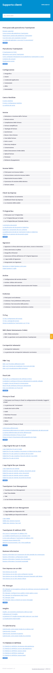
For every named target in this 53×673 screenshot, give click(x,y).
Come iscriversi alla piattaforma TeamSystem (15, 33)
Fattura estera (8, 119)
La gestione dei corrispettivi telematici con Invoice (20, 352)
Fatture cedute (8, 184)
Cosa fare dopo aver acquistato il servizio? (14, 38)
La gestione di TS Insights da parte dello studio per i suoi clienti (20, 616)
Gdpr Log (6, 360)
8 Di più (5, 63)
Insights (6, 608)
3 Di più (5, 236)
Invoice (5, 112)
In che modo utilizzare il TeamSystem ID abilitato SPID (18, 538)
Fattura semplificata (10, 125)
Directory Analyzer (9, 144)
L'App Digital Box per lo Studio (14, 446)
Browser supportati (8, 31)
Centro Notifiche (9, 97)
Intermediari (7, 89)
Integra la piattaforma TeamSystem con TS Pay (16, 323)
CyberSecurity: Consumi (9, 631)
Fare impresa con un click (12, 568)
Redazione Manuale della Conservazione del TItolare (20, 285)
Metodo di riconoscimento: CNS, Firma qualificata (17, 542)
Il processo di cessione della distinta (15, 181)
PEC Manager (8, 586)
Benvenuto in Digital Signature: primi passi (14, 266)
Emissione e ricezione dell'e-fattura (15, 116)
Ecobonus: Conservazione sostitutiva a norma (18, 307)
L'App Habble (6, 518)
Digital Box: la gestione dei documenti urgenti (15, 234)
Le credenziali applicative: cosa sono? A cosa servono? (18, 40)
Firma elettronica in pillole (12, 250)
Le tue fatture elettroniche (12, 499)
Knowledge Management (38, 669)
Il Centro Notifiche (8, 101)
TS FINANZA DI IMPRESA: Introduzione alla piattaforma (18, 646)
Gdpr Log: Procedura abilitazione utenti (14, 364)
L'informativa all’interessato (10, 428)
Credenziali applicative (11, 80)
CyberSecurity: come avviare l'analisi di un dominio (17, 636)
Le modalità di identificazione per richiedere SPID (16, 536)
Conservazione (8, 147)
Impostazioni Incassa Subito (12, 178)
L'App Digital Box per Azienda (11, 468)
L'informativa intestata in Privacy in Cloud (14, 435)
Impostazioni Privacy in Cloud (13, 424)
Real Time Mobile (9, 493)
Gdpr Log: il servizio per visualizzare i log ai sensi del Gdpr (19, 366)
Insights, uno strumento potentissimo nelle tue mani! (17, 612)
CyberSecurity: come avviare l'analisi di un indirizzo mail (18, 629)
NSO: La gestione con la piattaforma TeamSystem (19, 337)
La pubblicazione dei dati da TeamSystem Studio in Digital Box (20, 232)
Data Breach (7, 418)
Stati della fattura (9, 138)
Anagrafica (7, 73)
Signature (6, 243)
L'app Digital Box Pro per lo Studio (12, 449)
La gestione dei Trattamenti (13, 405)
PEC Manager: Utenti (8, 597)
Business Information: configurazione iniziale (15, 557)
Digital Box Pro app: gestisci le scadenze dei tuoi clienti (18, 453)
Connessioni (7, 83)
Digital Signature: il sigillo (9, 268)
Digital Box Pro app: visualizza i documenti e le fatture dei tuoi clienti (22, 451)
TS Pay (5, 315)
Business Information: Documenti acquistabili (15, 561)
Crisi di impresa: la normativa (13, 196)
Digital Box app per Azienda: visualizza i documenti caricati (19, 471)
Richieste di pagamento (11, 160)
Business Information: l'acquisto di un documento (16, 559)
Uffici (5, 86)
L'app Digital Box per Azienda (14, 465)
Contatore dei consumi (9, 59)
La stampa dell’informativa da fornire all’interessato (17, 432)
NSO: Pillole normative (10, 334)
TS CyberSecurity (9, 626)
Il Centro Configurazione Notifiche (12, 103)
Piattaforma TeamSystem (12, 49)
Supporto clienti (12, 4)
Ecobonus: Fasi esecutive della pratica (15, 304)
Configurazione (8, 70)
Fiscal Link (6, 375)
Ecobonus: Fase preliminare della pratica (16, 301)
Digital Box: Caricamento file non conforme (15, 229)
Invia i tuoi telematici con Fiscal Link (13, 388)
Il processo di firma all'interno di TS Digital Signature (20, 256)
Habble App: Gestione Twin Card (12, 523)
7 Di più (5, 602)
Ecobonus (6, 294)
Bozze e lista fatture (10, 135)
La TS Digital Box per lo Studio (13, 218)
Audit (5, 411)
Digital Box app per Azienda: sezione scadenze (16, 475)
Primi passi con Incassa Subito (13, 172)
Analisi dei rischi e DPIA (11, 408)
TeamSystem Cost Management (15, 486)
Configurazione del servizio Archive (15, 279)
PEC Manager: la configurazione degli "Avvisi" (15, 595)
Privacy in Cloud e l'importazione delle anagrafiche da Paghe (19, 437)
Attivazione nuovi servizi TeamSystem (13, 54)
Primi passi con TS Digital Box (13, 215)
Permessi (6, 157)
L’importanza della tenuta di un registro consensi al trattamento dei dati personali (25, 430)
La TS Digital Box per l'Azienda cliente (15, 221)
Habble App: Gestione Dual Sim (11, 521)
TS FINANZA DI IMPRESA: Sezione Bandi (14, 655)
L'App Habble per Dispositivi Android (15, 514)
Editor (5, 421)
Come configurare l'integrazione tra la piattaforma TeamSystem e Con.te (23, 56)
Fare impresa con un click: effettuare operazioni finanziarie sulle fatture (22, 576)
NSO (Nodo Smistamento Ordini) (15, 330)
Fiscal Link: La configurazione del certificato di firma (17, 379)
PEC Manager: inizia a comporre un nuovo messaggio (18, 600)
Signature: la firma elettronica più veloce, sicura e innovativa (23, 246)
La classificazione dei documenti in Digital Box (16, 227)
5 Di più (5, 480)
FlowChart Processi (9, 415)
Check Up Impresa (9, 193)
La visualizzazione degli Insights (11, 618)
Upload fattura (8, 154)
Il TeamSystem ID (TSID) (10, 52)
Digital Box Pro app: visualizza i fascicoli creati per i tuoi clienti (20, 456)
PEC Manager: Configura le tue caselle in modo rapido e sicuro (20, 593)
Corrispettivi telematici (11, 345)
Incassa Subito (8, 168)
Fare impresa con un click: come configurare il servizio (18, 574)
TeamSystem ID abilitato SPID (14, 530)
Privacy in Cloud (9, 396)
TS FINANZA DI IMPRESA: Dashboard (13, 653)
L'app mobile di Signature (12, 259)
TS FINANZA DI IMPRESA (12, 643)
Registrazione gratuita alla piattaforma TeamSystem (17, 35)
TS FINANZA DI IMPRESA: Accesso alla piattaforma (17, 648)
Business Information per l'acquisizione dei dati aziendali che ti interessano (24, 554)
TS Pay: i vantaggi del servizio (11, 321)
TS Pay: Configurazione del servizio (12, 318)
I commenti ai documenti (10, 225)
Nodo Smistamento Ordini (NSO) (14, 150)
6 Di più (5, 42)
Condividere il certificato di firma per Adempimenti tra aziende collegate (23, 381)
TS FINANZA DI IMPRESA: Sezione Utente (14, 651)
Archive (5, 275)
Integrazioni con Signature (12, 262)
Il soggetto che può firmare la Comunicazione (15, 383)
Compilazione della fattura (12, 122)
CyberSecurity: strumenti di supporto (13, 633)
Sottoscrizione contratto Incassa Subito (16, 175)
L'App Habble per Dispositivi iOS (13, 511)
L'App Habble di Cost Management (16, 508)
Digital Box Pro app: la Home (11, 458)
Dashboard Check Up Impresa (13, 200)
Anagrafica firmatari (10, 253)
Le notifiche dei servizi (9, 105)
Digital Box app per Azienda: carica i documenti (16, 473)
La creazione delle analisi (11, 203)
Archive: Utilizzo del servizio (12, 282)
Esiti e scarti (7, 141)
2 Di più (5, 439)
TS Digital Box (8, 211)
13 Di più (5, 390)
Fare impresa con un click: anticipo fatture (14, 578)
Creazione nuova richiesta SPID (11, 540)
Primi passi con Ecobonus (11, 297)
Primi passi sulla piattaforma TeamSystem (19, 28)
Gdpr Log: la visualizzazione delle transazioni (15, 368)
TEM (5, 496)
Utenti (6, 77)
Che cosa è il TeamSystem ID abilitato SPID (15, 533)
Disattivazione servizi (8, 61)
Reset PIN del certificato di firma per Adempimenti (17, 385)
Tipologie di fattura (10, 129)
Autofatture (7, 132)
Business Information (11, 551)
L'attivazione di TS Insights (10, 614)
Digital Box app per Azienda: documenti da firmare (17, 477)
